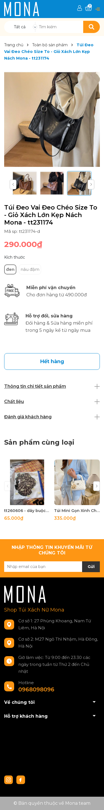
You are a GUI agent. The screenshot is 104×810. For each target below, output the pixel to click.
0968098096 (36, 689)
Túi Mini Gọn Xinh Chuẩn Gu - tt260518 (77, 510)
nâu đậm (30, 269)
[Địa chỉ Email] (52, 566)
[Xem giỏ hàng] (88, 8)
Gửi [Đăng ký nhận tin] (91, 566)
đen (10, 269)
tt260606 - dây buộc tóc (27, 510)
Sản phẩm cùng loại (39, 442)
